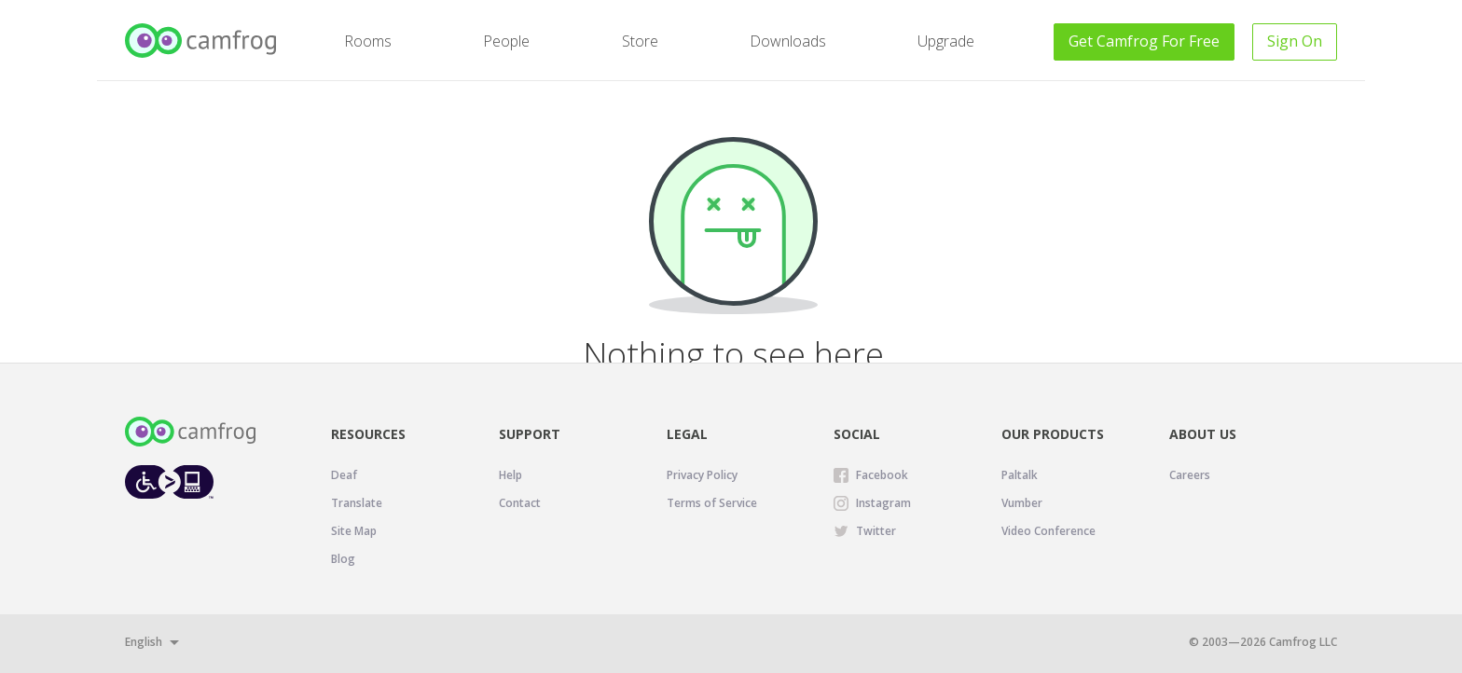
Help (510, 475)
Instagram (883, 503)
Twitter (876, 531)
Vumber (1021, 503)
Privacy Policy (702, 475)
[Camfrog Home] (202, 40)
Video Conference (1048, 531)
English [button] (143, 642)
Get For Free (1144, 41)
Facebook (882, 475)
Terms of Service (712, 503)
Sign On (1294, 41)
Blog (343, 559)
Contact (520, 503)
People (506, 41)
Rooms (368, 41)
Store (640, 41)
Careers (1189, 475)
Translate (356, 503)
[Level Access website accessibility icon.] (169, 481)
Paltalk (1019, 475)
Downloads (788, 41)
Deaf (344, 475)
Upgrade (945, 41)
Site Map (354, 531)
